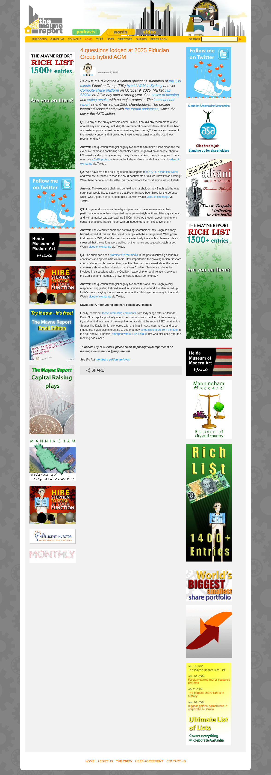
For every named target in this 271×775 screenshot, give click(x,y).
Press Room (159, 39)
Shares (141, 39)
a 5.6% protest (100, 159)
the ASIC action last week (162, 172)
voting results (97, 100)
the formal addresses (142, 109)
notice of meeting (165, 95)
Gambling (57, 39)
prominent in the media (124, 255)
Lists (110, 39)
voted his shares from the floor (159, 329)
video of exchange (158, 196)
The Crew (124, 761)
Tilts (99, 39)
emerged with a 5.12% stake (129, 334)
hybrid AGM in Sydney (144, 86)
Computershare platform (99, 90)
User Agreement (149, 761)
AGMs (88, 39)
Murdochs (39, 39)
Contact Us (176, 761)
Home (89, 761)
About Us (105, 761)
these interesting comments (119, 313)
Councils (74, 39)
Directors (125, 39)
